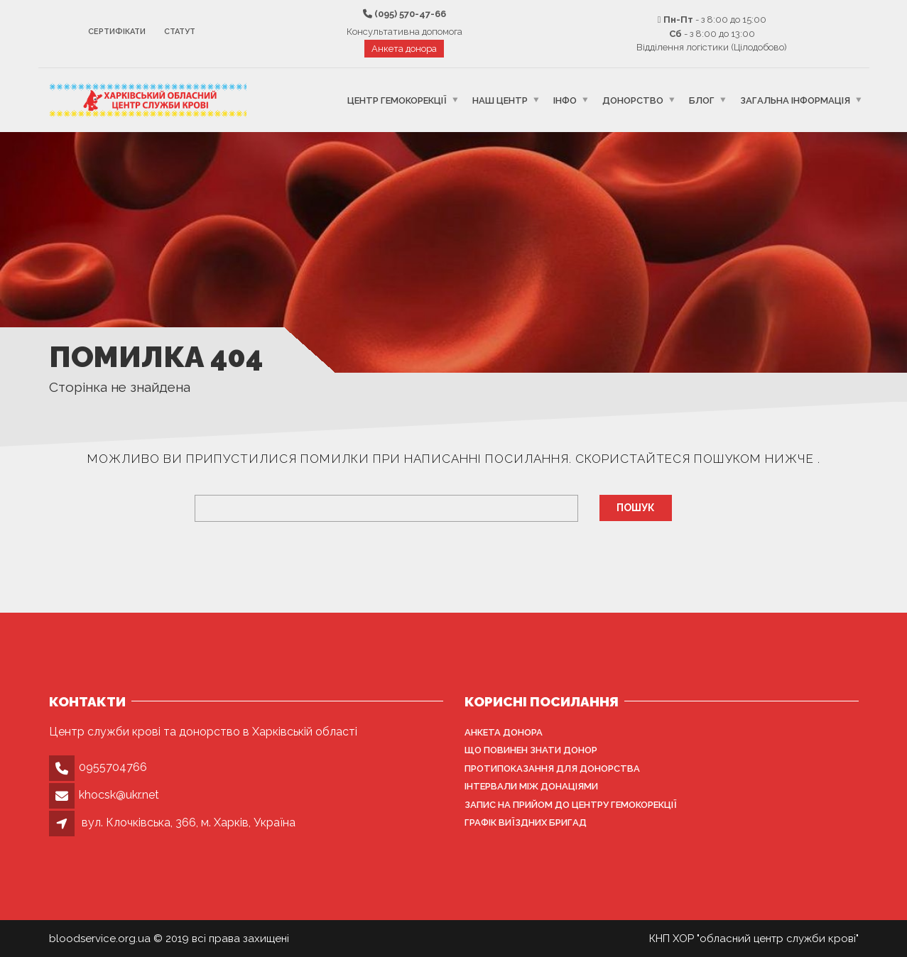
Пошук (636, 507)
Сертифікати (117, 31)
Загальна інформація (795, 99)
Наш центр (500, 99)
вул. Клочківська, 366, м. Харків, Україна (188, 822)
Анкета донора (404, 48)
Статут (179, 31)
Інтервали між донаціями (531, 786)
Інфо (565, 99)
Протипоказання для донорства (552, 768)
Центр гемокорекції (397, 99)
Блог (702, 99)
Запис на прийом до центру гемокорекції (571, 804)
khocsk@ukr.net (119, 795)
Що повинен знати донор (531, 750)
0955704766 (113, 767)
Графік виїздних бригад (526, 822)
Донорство (632, 99)
